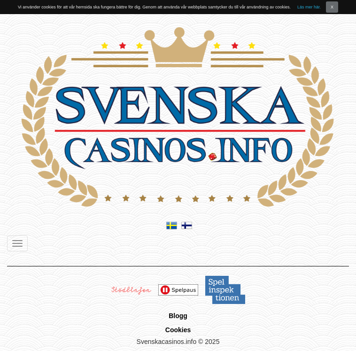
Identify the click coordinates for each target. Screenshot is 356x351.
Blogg (178, 316)
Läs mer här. (309, 7)
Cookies (178, 330)
